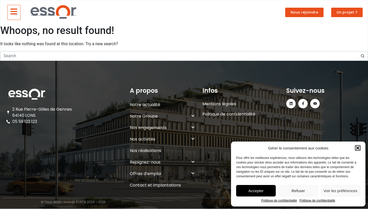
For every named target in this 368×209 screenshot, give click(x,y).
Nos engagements (162, 127)
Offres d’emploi (162, 173)
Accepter (255, 191)
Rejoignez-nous (162, 162)
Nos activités (162, 139)
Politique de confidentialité (279, 200)
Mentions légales (219, 104)
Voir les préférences (341, 191)
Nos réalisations (145, 151)
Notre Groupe (162, 116)
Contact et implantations (155, 185)
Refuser (298, 191)
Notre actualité (145, 105)
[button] (357, 147)
